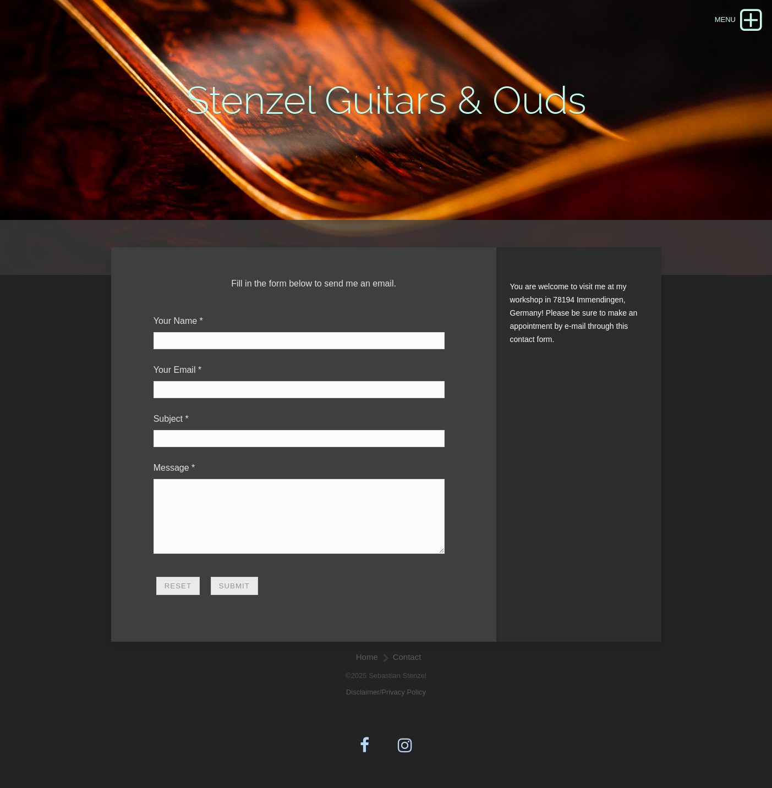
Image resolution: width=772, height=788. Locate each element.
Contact (407, 670)
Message (171, 467)
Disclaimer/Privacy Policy (386, 705)
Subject (168, 418)
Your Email (175, 369)
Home (367, 670)
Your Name (175, 321)
